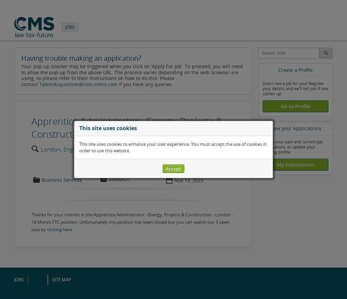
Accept (173, 168)
